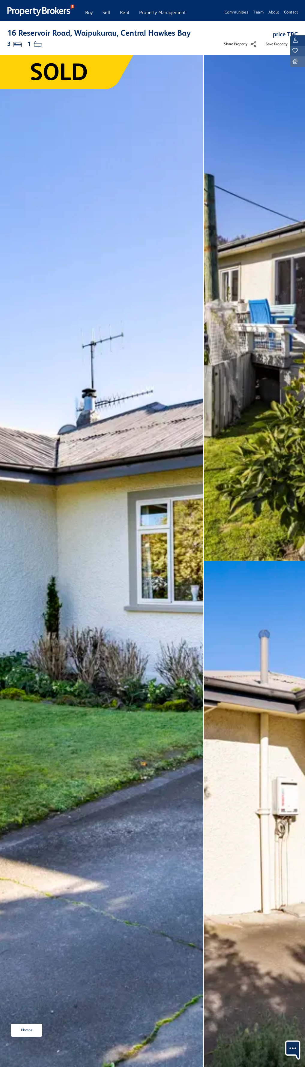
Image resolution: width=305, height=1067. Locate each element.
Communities (237, 12)
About (273, 12)
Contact (291, 12)
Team (258, 12)
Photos (26, 1030)
